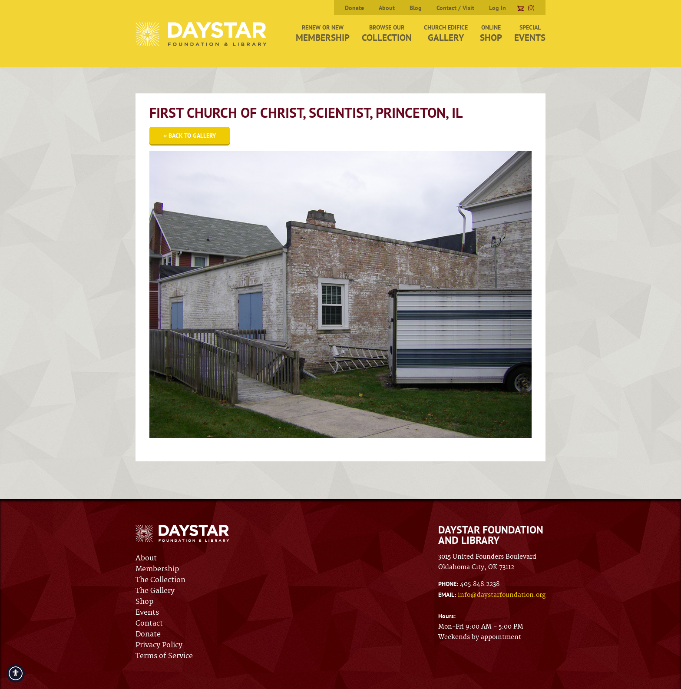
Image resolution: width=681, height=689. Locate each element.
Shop (144, 601)
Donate (354, 8)
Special (529, 33)
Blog (416, 8)
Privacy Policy (159, 645)
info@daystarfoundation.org (501, 595)
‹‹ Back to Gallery (189, 135)
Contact (149, 623)
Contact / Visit (455, 8)
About (387, 8)
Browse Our (387, 33)
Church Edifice (446, 33)
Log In (497, 8)
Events (147, 612)
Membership (157, 569)
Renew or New (323, 33)
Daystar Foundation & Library (202, 34)
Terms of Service (164, 656)
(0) (526, 7)
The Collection (160, 580)
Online (491, 33)
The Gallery (155, 590)
